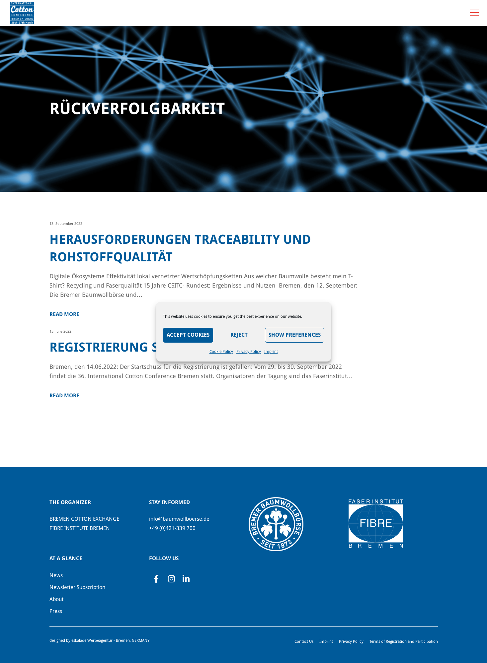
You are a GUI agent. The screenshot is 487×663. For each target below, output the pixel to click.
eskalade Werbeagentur (92, 640)
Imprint (271, 351)
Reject (239, 335)
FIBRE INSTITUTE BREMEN (79, 528)
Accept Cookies (188, 335)
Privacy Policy (248, 351)
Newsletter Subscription (77, 587)
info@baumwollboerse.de (179, 519)
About (56, 599)
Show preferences (295, 335)
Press (55, 611)
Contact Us (303, 641)
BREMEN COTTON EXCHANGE (84, 519)
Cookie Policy (221, 351)
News (56, 575)
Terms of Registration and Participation (403, 641)
